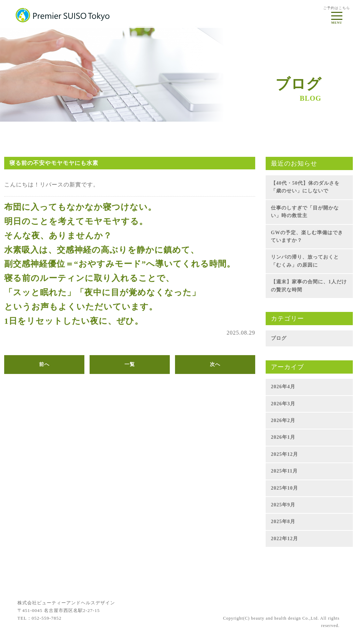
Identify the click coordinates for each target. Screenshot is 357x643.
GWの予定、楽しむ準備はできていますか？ (307, 236)
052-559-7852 (47, 618)
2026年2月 (283, 420)
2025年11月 (284, 471)
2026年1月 (283, 437)
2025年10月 (284, 488)
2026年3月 (283, 403)
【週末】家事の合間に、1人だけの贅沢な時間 (309, 285)
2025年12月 (284, 454)
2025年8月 (283, 521)
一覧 (129, 364)
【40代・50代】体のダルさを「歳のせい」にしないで (305, 187)
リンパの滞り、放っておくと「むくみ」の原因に (305, 260)
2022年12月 (284, 538)
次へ (215, 364)
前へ (44, 364)
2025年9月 (283, 504)
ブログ (279, 338)
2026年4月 (283, 386)
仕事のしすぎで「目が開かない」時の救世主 (305, 211)
